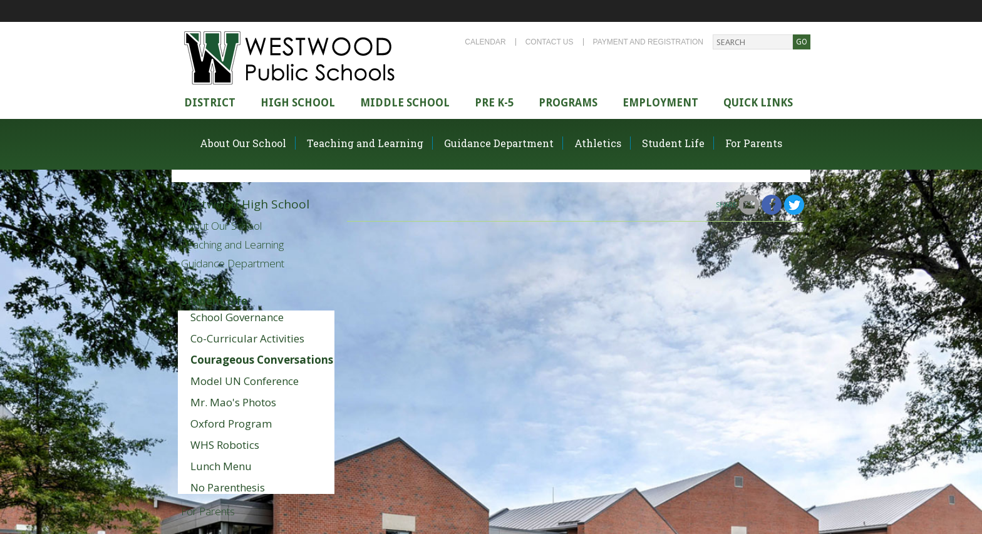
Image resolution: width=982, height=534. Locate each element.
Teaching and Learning (365, 143)
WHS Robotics (224, 444)
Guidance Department (499, 143)
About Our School (243, 143)
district (209, 102)
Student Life (673, 143)
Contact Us (549, 42)
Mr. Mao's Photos (233, 402)
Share (726, 204)
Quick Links (758, 102)
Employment (660, 102)
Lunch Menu (221, 466)
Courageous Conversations (261, 359)
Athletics (597, 143)
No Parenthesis (227, 487)
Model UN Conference (244, 381)
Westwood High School (243, 204)
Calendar (485, 42)
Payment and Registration (648, 42)
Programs (568, 102)
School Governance (237, 317)
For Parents (753, 143)
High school (298, 102)
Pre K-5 (494, 102)
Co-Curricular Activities (247, 338)
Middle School (405, 102)
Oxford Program (231, 423)
